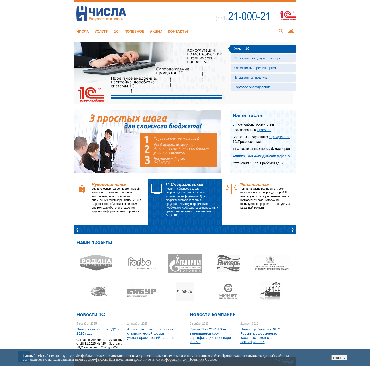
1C (116, 31)
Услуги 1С (242, 48)
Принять (339, 357)
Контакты (178, 31)
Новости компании (213, 314)
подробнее (284, 156)
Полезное (134, 31)
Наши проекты (94, 242)
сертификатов (279, 137)
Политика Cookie (202, 359)
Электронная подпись (251, 77)
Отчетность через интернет (255, 68)
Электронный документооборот (258, 58)
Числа (82, 31)
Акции (156, 31)
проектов (264, 130)
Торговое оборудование (252, 87)
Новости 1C (90, 314)
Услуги (102, 31)
